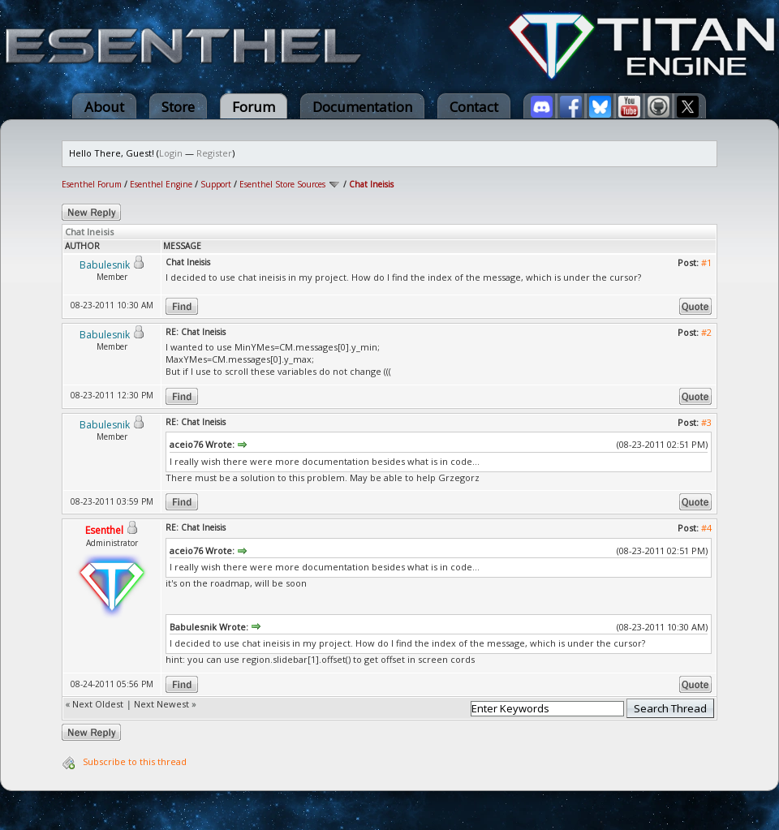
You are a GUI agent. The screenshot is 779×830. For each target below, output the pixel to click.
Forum (253, 106)
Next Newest (161, 704)
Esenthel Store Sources (282, 184)
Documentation (362, 106)
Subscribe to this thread (135, 761)
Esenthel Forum (92, 184)
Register (214, 153)
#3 (706, 422)
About (104, 106)
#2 (706, 332)
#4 (706, 528)
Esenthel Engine (161, 184)
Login (171, 153)
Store (178, 106)
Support (215, 184)
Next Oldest (97, 704)
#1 (706, 262)
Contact (474, 106)
